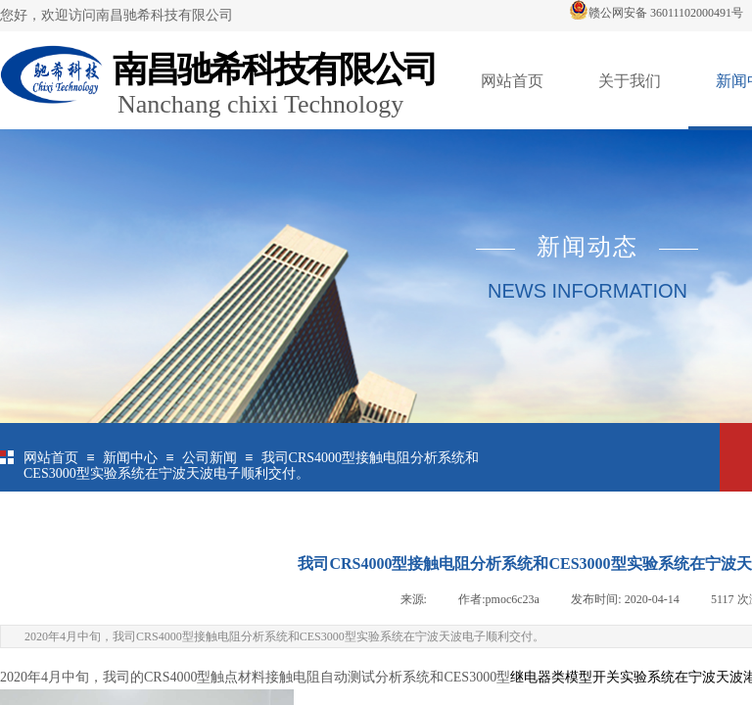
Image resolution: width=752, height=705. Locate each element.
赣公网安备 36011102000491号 (656, 13)
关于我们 (629, 80)
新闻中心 (130, 457)
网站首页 (512, 80)
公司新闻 (209, 457)
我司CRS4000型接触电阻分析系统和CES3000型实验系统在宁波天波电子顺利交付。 (251, 465)
